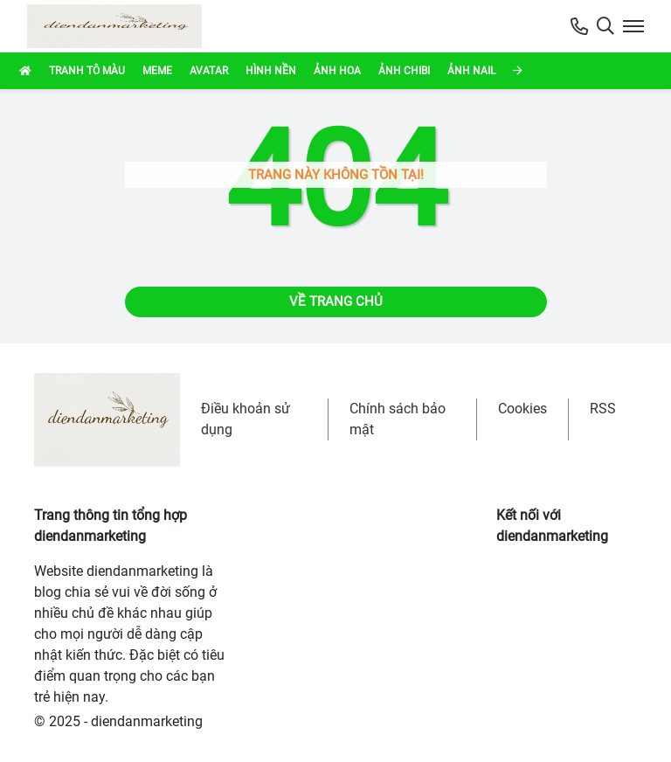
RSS (603, 408)
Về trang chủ (336, 301)
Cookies (522, 408)
